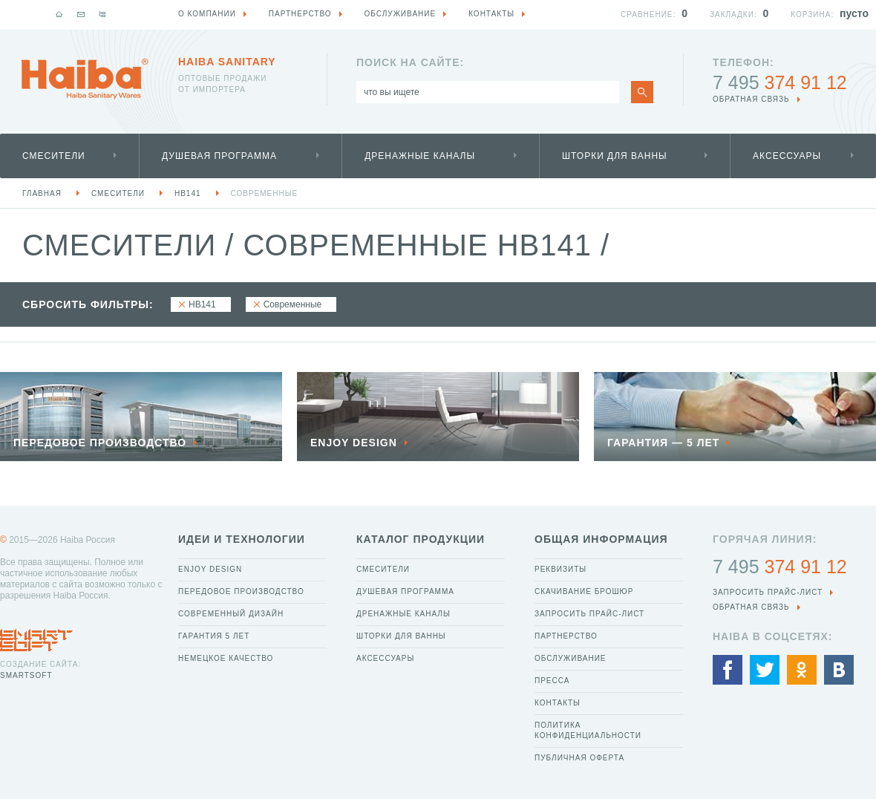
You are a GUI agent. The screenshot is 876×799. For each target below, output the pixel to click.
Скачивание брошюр (584, 591)
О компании (207, 14)
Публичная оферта (579, 758)
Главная (42, 193)
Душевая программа (219, 156)
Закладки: (733, 14)
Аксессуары (787, 156)
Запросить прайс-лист (589, 614)
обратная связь (751, 99)
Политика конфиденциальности (588, 730)
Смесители (53, 156)
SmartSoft (26, 675)
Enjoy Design (210, 569)
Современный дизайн (231, 614)
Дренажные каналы (420, 156)
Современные (264, 193)
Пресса (552, 680)
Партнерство (566, 636)
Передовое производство (241, 591)
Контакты (558, 703)
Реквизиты (560, 569)
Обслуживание (571, 658)
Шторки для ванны (614, 156)
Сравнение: (648, 14)
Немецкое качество (225, 658)
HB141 (187, 193)
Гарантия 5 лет (213, 636)
